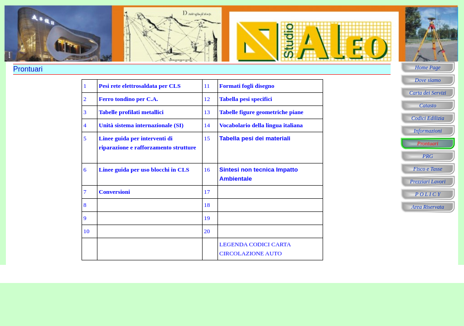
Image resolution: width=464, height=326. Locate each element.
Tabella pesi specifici (245, 99)
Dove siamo (428, 80)
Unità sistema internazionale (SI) (141, 125)
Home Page (427, 67)
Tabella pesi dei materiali (254, 138)
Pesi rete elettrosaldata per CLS (140, 85)
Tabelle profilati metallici (131, 112)
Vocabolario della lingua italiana (261, 125)
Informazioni (428, 131)
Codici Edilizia (427, 118)
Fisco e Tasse (427, 169)
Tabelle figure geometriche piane (261, 112)
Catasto (427, 105)
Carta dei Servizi (427, 93)
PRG (427, 156)
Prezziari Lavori (428, 181)
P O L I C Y (427, 194)
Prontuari (428, 143)
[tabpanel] (202, 169)
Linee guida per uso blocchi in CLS (144, 169)
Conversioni (114, 191)
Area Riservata (427, 207)
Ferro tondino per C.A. (128, 99)
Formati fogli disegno (246, 85)
